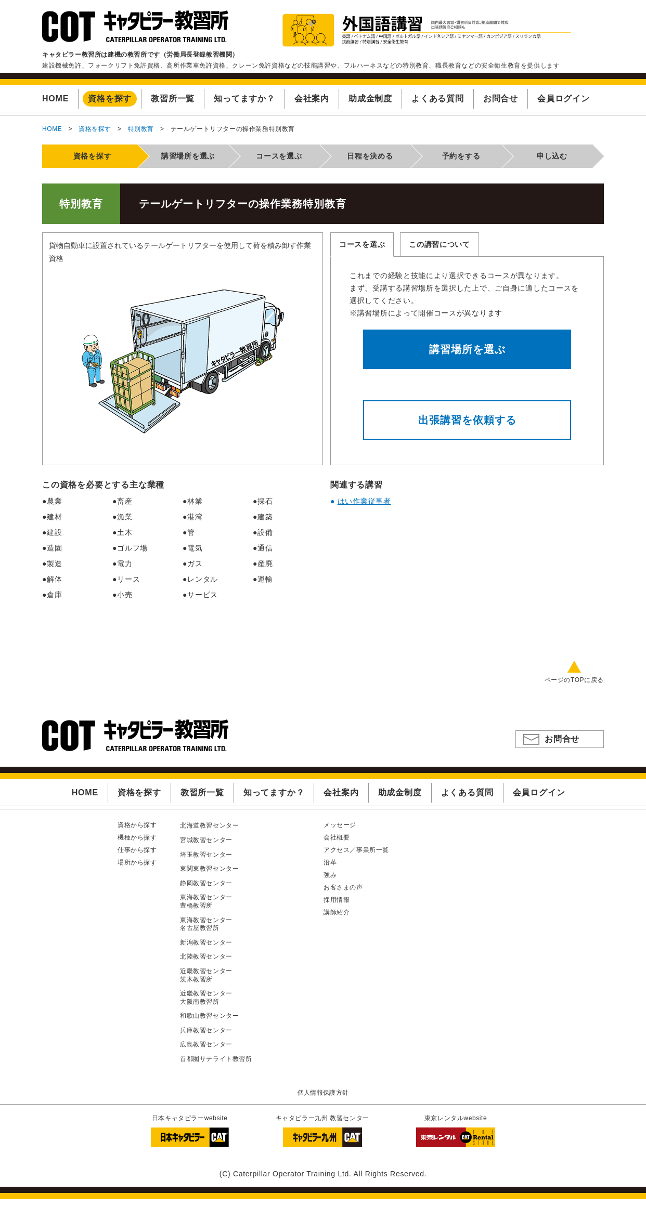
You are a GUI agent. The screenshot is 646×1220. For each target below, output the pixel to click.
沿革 (330, 862)
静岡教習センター (206, 883)
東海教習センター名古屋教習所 (206, 924)
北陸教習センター (206, 956)
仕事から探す (137, 850)
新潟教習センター (206, 942)
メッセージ (340, 825)
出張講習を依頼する (467, 420)
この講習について (439, 244)
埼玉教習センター (206, 854)
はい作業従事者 (364, 501)
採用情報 (337, 899)
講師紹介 (337, 912)
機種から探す (137, 837)
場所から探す (137, 862)
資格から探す (137, 825)
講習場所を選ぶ (467, 349)
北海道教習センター (209, 825)
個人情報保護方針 (323, 1092)
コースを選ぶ (362, 244)
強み (330, 874)
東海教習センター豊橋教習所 (206, 901)
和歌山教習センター (209, 1015)
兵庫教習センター (206, 1030)
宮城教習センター (206, 840)
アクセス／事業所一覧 (356, 850)
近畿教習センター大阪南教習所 (206, 997)
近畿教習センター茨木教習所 (206, 975)
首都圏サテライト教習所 (216, 1058)
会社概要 (337, 837)
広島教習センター (206, 1044)
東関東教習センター (209, 868)
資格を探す (95, 129)
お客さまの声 (343, 887)
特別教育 (141, 129)
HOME (52, 129)
